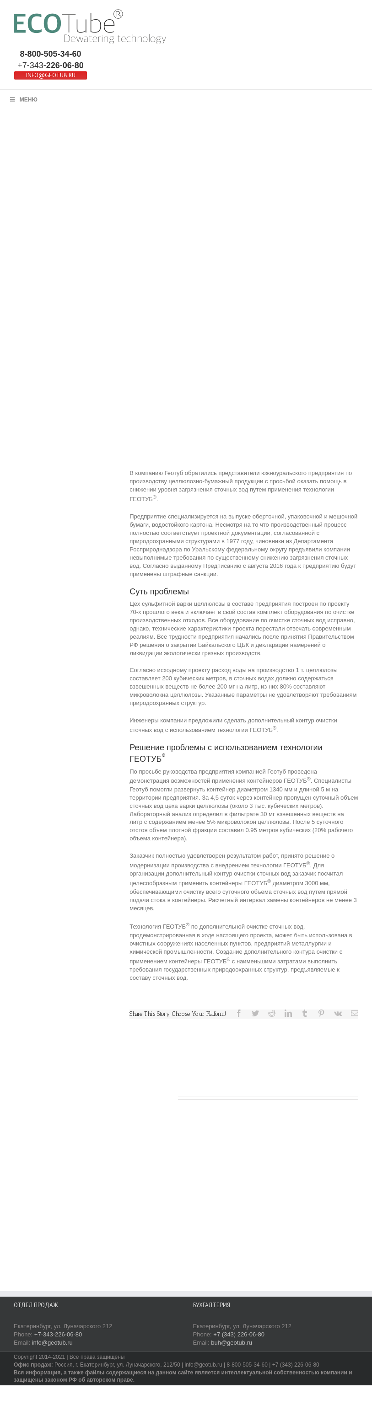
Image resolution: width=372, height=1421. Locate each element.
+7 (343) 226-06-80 (238, 1334)
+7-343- (50, 65)
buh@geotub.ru (231, 1342)
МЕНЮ (23, 99)
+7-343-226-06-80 (58, 1334)
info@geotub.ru (52, 1342)
